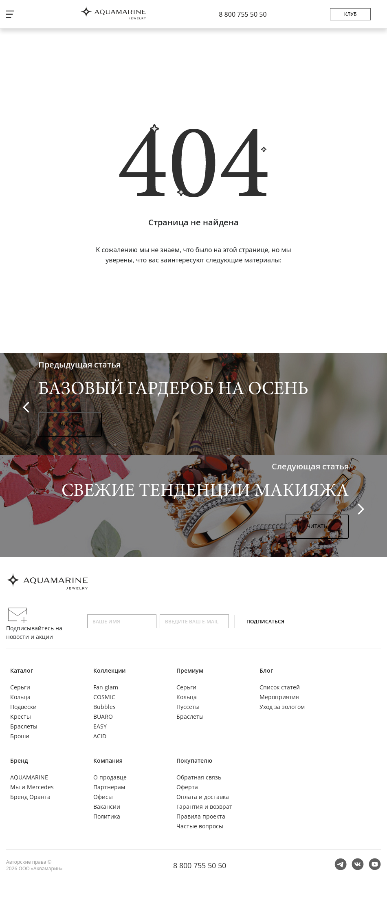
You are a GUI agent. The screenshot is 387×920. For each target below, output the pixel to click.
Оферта (187, 787)
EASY (100, 726)
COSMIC (104, 697)
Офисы (103, 797)
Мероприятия (279, 697)
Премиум (189, 670)
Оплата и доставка (202, 797)
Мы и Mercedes (32, 787)
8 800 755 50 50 (242, 14)
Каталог (21, 670)
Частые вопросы (199, 826)
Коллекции (109, 670)
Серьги (20, 687)
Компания (108, 760)
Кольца (20, 697)
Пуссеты (188, 707)
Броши (19, 736)
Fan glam (105, 687)
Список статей (279, 687)
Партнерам (109, 787)
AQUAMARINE (29, 777)
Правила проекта (200, 816)
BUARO (103, 716)
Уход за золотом (282, 707)
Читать (70, 424)
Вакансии (106, 806)
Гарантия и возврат (204, 806)
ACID (99, 736)
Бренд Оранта (30, 797)
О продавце (110, 777)
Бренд (19, 760)
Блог (266, 670)
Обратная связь (198, 777)
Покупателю (194, 760)
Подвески (23, 707)
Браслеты (23, 726)
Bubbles (104, 707)
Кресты (20, 716)
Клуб (350, 14)
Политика (106, 816)
